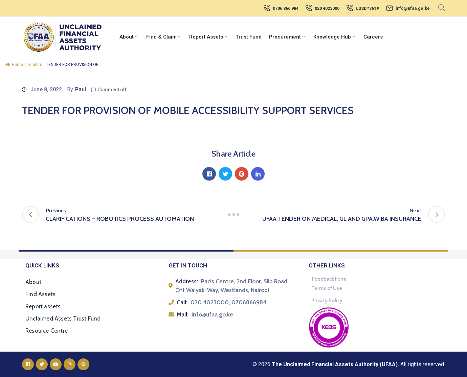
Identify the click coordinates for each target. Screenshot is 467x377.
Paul (80, 89)
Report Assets (208, 37)
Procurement (287, 37)
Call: (182, 302)
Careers (373, 37)
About (129, 37)
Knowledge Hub (334, 37)
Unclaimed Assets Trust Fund (63, 318)
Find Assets (40, 294)
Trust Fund (249, 37)
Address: (186, 281)
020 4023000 (327, 8)
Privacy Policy (326, 301)
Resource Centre (46, 330)
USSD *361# (367, 8)
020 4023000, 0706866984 (228, 302)
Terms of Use (326, 288)
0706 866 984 (285, 8)
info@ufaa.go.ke (413, 8)
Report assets (43, 306)
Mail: (182, 314)
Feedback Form (329, 279)
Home (14, 64)
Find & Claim (164, 37)
